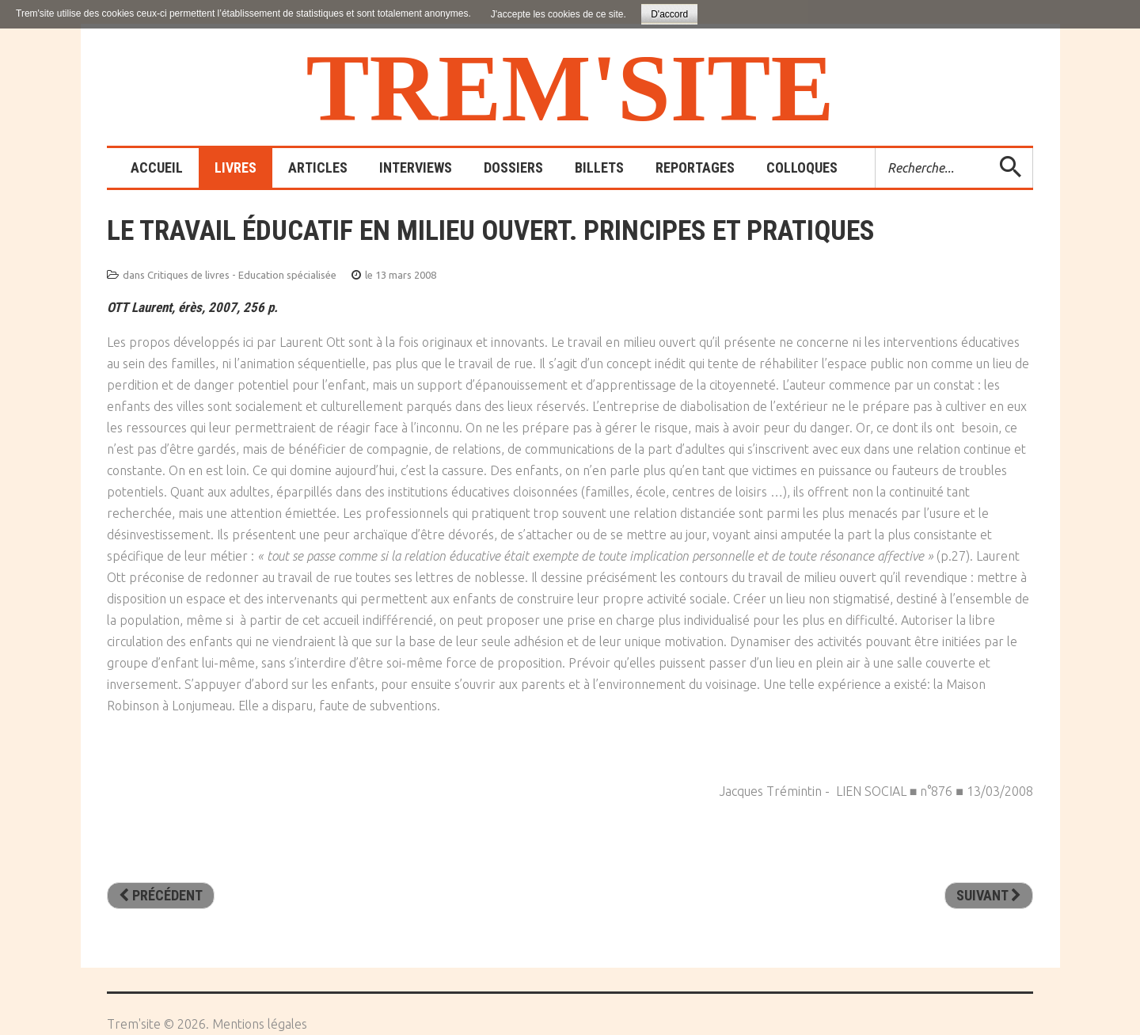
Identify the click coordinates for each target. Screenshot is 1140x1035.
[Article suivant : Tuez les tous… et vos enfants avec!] (988, 895)
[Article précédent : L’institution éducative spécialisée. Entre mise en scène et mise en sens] (161, 895)
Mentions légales (259, 1024)
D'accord (669, 14)
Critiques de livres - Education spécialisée (241, 274)
